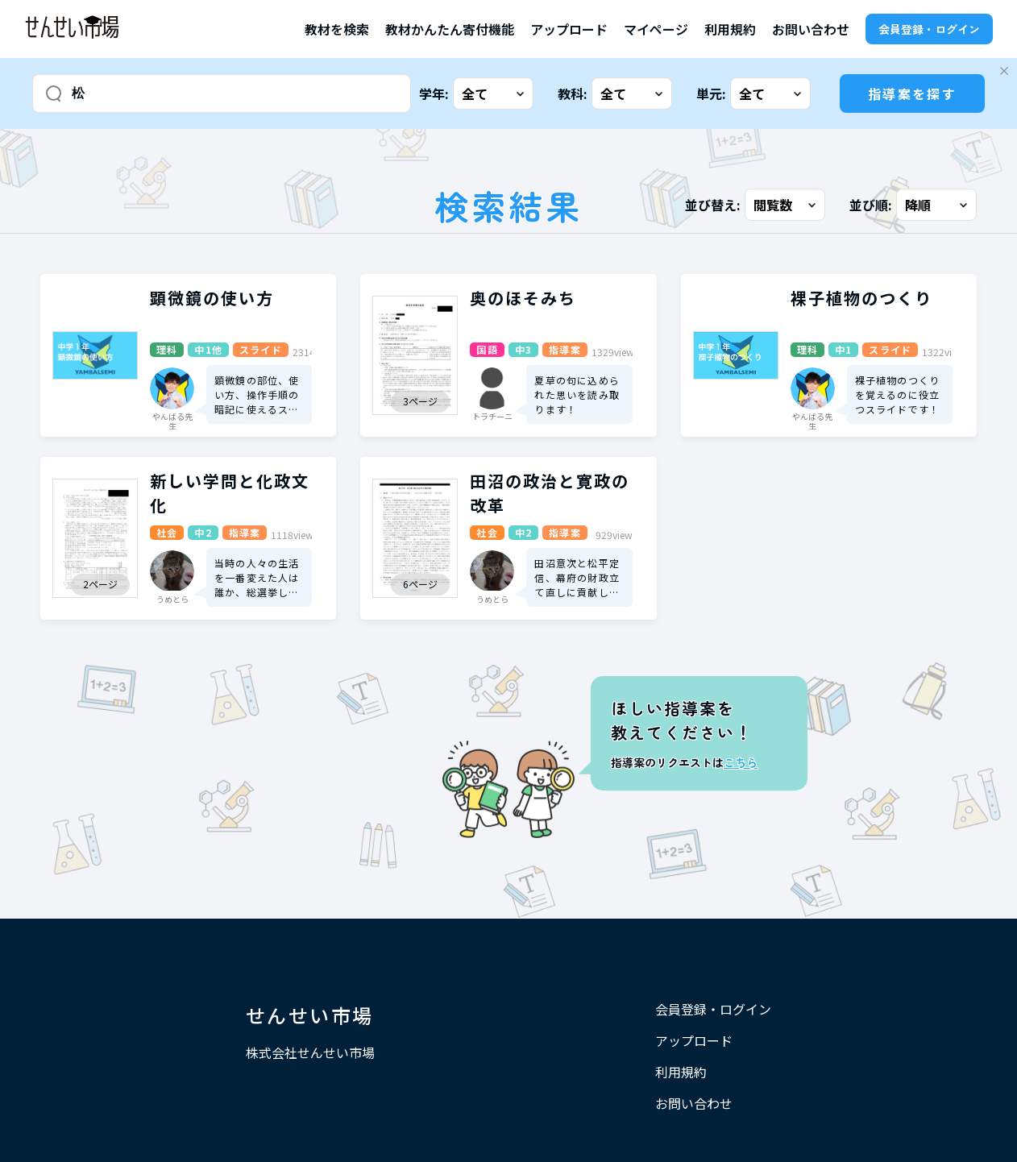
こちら (741, 762)
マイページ (656, 29)
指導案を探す (912, 93)
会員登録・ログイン (929, 29)
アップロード (569, 29)
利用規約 (730, 29)
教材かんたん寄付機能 (449, 29)
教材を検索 (337, 29)
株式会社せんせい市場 (310, 1052)
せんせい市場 (309, 1015)
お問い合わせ (810, 29)
